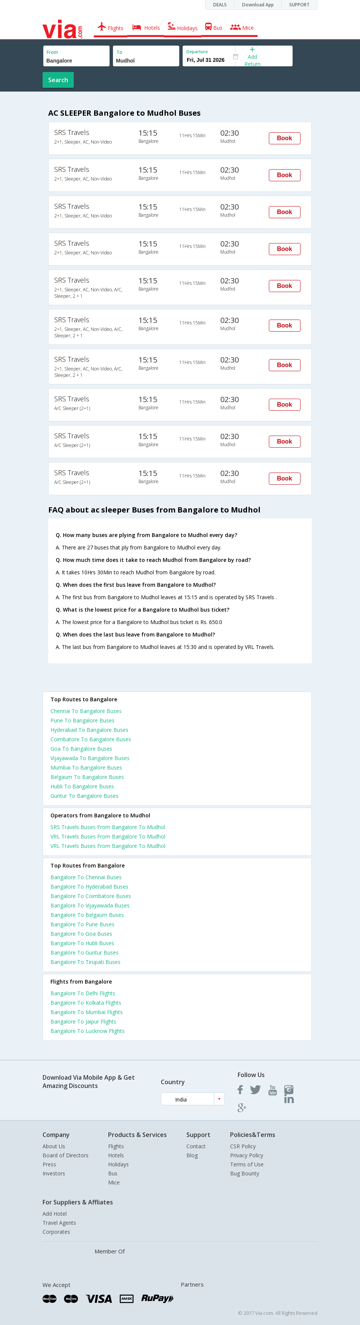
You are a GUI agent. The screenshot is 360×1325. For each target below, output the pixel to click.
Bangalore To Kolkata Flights (85, 1002)
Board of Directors (65, 1155)
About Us (54, 1146)
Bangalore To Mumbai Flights (86, 1012)
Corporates (56, 1231)
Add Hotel (55, 1213)
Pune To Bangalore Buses (82, 720)
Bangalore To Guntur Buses (84, 952)
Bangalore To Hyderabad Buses (89, 886)
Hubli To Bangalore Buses (82, 786)
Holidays (118, 1164)
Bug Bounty (244, 1173)
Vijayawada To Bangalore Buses (90, 758)
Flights (116, 1146)
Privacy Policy (246, 1155)
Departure (197, 51)
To (119, 52)
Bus (112, 1173)
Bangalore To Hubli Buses (82, 943)
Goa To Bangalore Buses (81, 748)
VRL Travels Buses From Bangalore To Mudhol (107, 836)
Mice (114, 1182)
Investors (54, 1173)
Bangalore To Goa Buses (81, 933)
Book (284, 138)
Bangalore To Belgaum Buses (87, 914)
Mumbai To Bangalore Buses (86, 767)
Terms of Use (247, 1164)
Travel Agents (59, 1222)
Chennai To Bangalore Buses (86, 711)
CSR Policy (243, 1146)
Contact (196, 1146)
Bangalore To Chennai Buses (86, 877)
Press (49, 1164)
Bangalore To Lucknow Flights (87, 1030)
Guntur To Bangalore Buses (84, 795)
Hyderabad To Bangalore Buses (89, 729)
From (52, 52)
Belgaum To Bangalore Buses (87, 776)
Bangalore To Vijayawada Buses (90, 905)
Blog (192, 1155)
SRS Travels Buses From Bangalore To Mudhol (107, 827)
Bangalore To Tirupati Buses (85, 961)
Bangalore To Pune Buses (82, 924)
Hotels (116, 1155)
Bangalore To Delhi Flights (82, 993)
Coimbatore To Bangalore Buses (90, 739)
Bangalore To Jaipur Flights (83, 1021)
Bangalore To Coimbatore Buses (90, 896)
